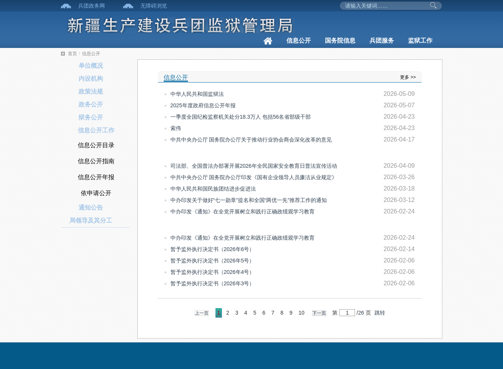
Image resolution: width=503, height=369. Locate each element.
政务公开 (91, 104)
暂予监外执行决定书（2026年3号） (212, 283)
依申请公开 (96, 193)
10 (302, 313)
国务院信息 (340, 40)
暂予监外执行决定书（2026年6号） (212, 249)
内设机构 (91, 78)
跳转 (379, 313)
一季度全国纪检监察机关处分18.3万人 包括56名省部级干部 (240, 117)
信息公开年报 (96, 177)
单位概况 (91, 65)
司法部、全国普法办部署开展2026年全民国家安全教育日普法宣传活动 (253, 166)
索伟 (175, 128)
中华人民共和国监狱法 (197, 94)
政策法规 (91, 91)
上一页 (202, 313)
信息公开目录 (96, 145)
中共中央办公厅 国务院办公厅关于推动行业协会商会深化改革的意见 (251, 140)
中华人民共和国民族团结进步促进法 (213, 189)
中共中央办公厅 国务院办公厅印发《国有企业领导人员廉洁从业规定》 (253, 177)
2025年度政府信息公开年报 (203, 105)
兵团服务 (382, 40)
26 (361, 313)
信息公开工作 (96, 130)
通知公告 (91, 207)
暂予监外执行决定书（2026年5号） (212, 261)
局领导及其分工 (90, 220)
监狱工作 (420, 40)
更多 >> (408, 77)
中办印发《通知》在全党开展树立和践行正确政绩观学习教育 (242, 211)
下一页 (319, 313)
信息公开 (298, 40)
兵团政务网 (91, 6)
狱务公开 (91, 117)
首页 (72, 53)
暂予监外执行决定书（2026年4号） (212, 272)
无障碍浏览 (153, 6)
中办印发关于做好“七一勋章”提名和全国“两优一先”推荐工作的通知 (248, 200)
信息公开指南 (96, 161)
